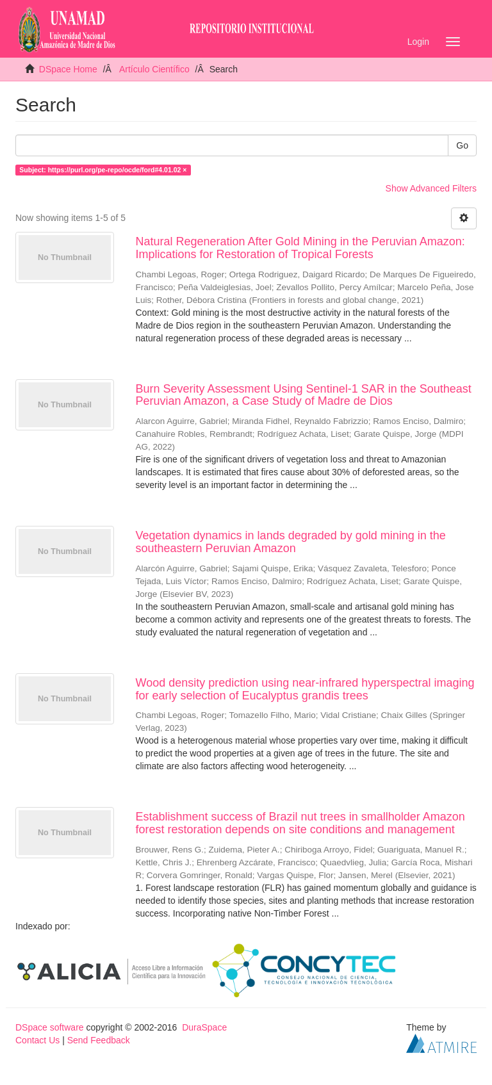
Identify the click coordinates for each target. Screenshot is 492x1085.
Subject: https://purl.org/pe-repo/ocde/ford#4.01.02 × (102, 170)
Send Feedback (98, 1040)
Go (462, 145)
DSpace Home (68, 69)
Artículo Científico (154, 69)
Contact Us (37, 1040)
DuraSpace (204, 1027)
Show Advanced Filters (431, 188)
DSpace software (49, 1027)
